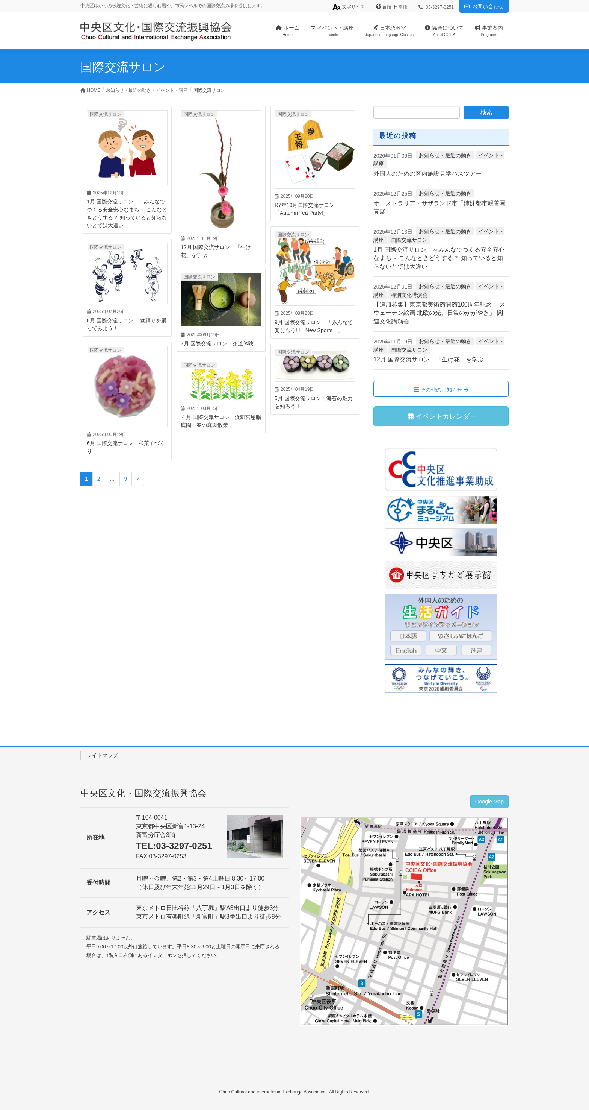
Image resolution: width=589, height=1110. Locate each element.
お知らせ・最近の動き (445, 155)
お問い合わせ (488, 6)
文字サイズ (348, 7)
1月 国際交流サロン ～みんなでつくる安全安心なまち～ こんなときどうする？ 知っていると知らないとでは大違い (438, 258)
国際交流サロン (105, 114)
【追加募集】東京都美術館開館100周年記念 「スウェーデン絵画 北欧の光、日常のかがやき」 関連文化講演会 (439, 313)
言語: (388, 6)
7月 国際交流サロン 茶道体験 (217, 343)
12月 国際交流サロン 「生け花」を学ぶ (428, 359)
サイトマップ (102, 755)
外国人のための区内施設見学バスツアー (427, 173)
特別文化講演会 (409, 295)
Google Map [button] (489, 802)
